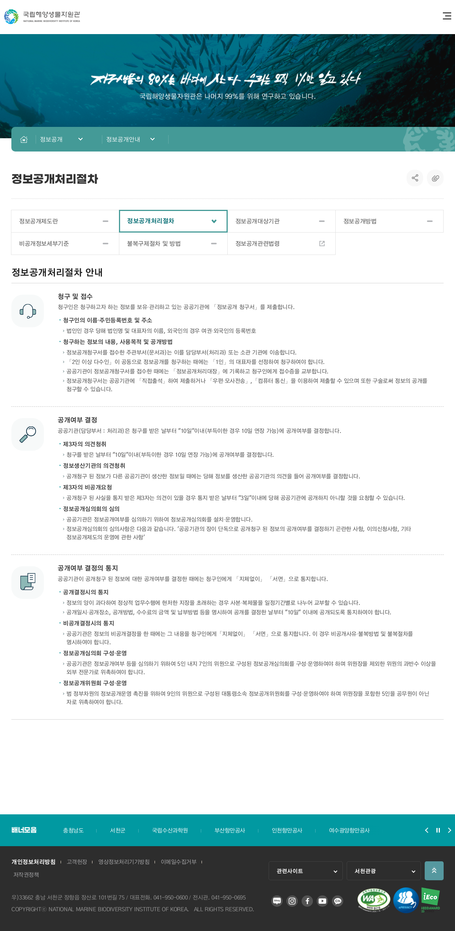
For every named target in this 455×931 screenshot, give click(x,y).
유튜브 (322, 901)
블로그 (277, 901)
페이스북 (307, 901)
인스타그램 (292, 901)
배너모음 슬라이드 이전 (426, 830)
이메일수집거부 (179, 862)
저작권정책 (26, 875)
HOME (23, 139)
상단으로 (434, 870)
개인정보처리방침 (33, 862)
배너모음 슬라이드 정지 (438, 830)
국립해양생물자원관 (42, 16)
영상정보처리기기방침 (124, 862)
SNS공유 (415, 178)
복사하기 (435, 178)
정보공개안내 (123, 139)
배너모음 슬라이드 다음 (449, 830)
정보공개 (51, 139)
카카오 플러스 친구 (337, 901)
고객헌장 (77, 862)
